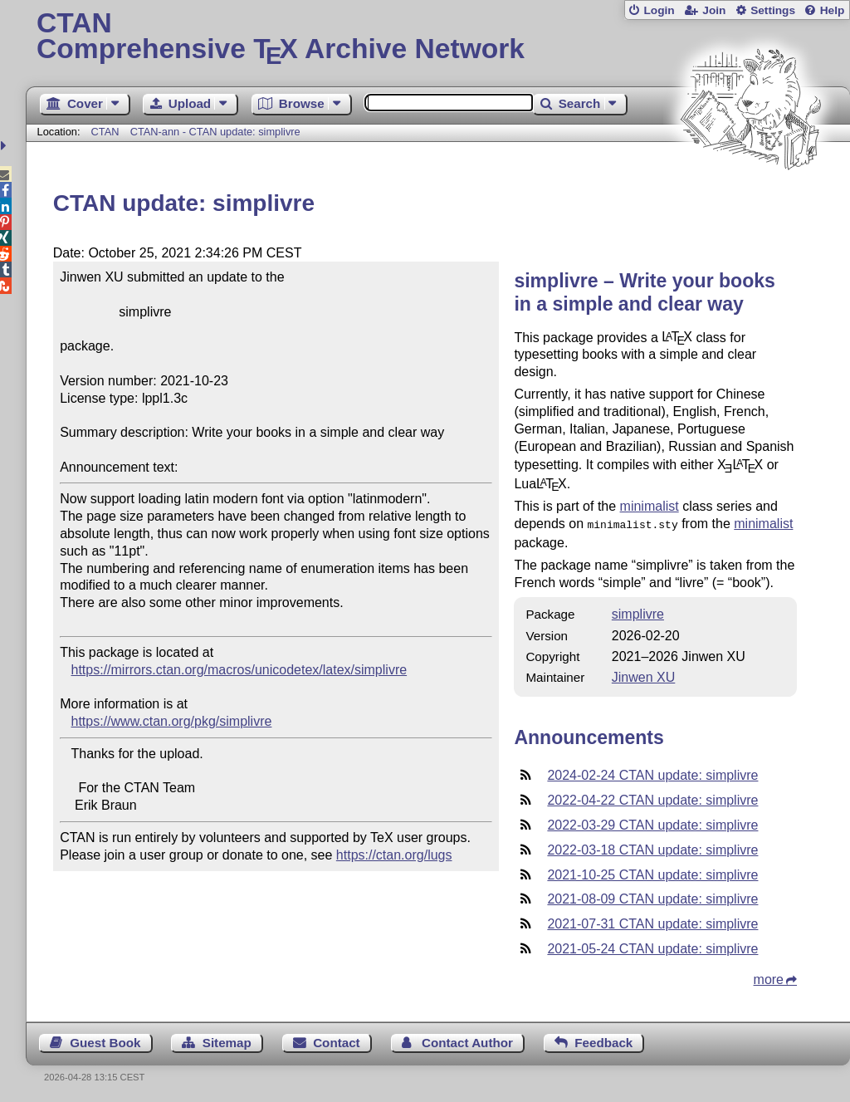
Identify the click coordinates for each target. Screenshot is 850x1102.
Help (832, 10)
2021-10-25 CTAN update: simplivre (652, 873)
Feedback (603, 1041)
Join (713, 10)
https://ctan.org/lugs (394, 855)
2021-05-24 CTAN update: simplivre (652, 947)
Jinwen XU (643, 676)
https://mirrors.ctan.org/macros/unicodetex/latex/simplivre (239, 670)
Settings (772, 10)
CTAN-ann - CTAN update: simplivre (215, 131)
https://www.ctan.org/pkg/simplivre (171, 721)
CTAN (105, 131)
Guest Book (105, 1041)
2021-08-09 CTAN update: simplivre (652, 897)
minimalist (649, 506)
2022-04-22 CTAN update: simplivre (652, 798)
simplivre (638, 612)
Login (658, 10)
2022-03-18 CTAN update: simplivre (652, 848)
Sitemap (227, 1041)
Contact (336, 1041)
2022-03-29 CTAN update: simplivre (652, 823)
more (769, 978)
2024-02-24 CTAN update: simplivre (652, 774)
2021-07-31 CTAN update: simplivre (652, 922)
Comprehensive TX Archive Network (438, 37)
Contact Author (467, 1041)
